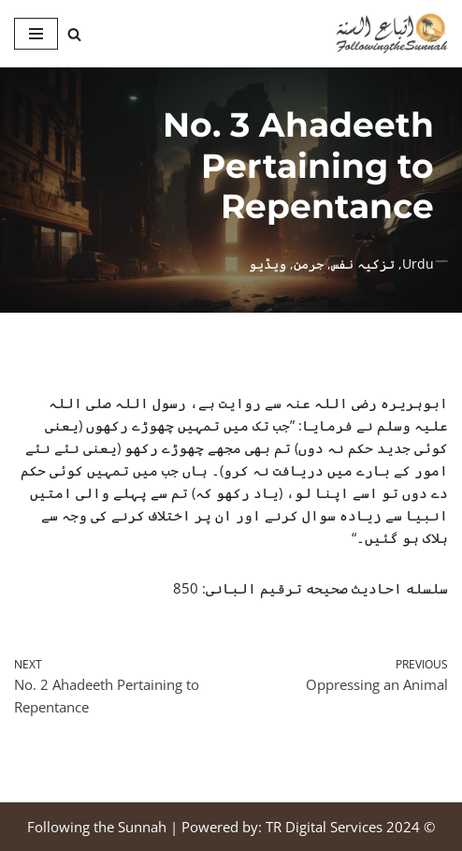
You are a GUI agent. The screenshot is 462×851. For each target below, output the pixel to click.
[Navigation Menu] (36, 34)
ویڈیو (267, 264)
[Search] (74, 34)
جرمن (309, 264)
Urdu (418, 264)
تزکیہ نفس (363, 264)
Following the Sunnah (96, 826)
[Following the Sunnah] (392, 33)
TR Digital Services (324, 826)
